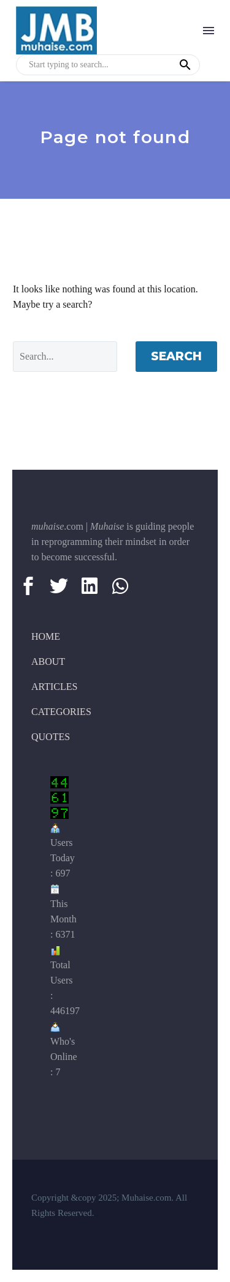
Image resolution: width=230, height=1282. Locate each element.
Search (176, 356)
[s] (108, 64)
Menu (208, 30)
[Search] (65, 356)
